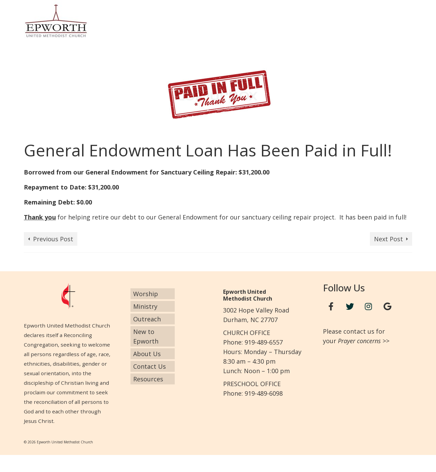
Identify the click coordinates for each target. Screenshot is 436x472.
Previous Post (53, 239)
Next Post (388, 239)
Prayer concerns (359, 341)
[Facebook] (331, 306)
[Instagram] (368, 306)
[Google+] (387, 306)
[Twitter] (350, 306)
